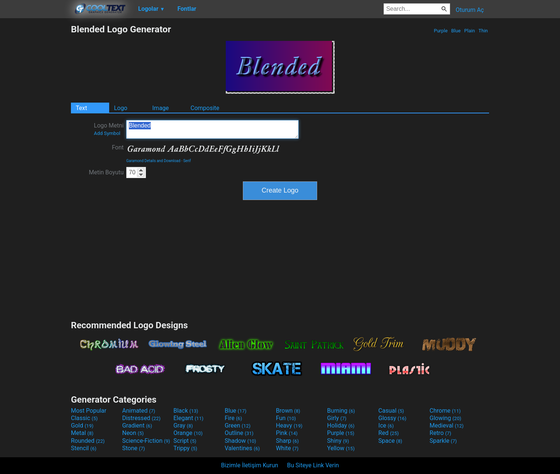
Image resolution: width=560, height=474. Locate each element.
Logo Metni (109, 129)
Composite (205, 108)
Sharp (287, 440)
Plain (469, 30)
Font (118, 147)
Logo (120, 108)
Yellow (341, 448)
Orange (188, 432)
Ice (386, 425)
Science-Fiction (146, 440)
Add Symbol (107, 133)
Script (184, 440)
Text (81, 108)
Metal (82, 432)
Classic (84, 418)
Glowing (445, 418)
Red (388, 432)
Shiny (338, 440)
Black (185, 410)
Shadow (240, 440)
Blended (212, 129)
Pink (287, 432)
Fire (233, 418)
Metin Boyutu (106, 172)
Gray (183, 425)
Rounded (88, 440)
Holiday (341, 425)
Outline (239, 432)
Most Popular (89, 410)
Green (238, 425)
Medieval (447, 425)
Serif (187, 161)
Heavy (289, 425)
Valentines (242, 448)
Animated (138, 410)
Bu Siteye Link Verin (313, 465)
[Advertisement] (35, 135)
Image (160, 108)
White (287, 448)
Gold (82, 425)
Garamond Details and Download (153, 161)
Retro (440, 432)
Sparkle (443, 440)
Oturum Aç (470, 9)
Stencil (83, 448)
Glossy (392, 418)
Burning (341, 410)
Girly (336, 418)
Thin (483, 30)
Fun (286, 418)
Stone (133, 448)
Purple (441, 30)
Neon (133, 432)
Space (390, 440)
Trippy (185, 448)
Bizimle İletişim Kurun (249, 465)
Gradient (137, 425)
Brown (288, 410)
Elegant (188, 418)
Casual (391, 410)
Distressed (141, 418)
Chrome (445, 410)
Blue (456, 30)
